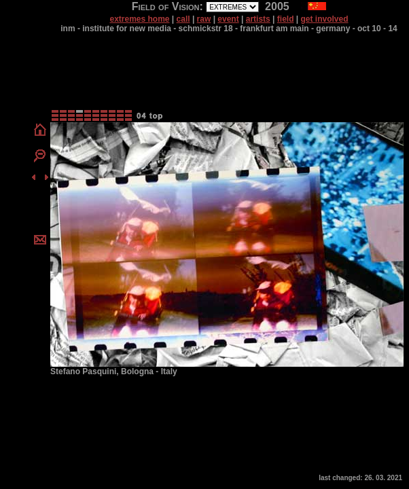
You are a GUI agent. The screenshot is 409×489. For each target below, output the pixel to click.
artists (258, 19)
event (227, 19)
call (183, 19)
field (285, 19)
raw (204, 19)
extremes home (139, 19)
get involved (325, 19)
